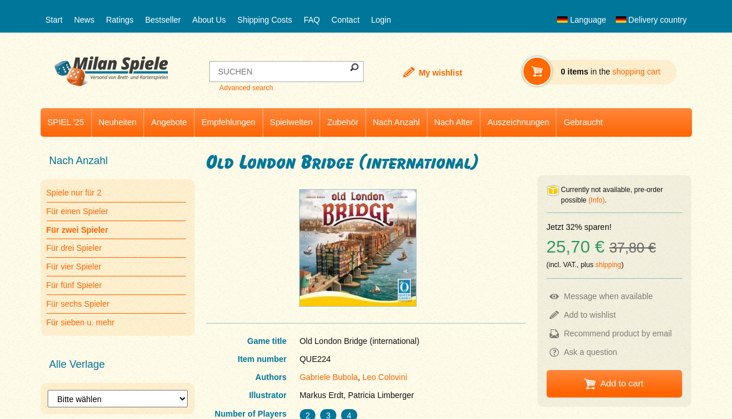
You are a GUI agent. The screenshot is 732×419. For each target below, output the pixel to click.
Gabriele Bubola (329, 377)
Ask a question (591, 352)
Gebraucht (583, 122)
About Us (209, 19)
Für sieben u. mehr (80, 322)
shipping (608, 265)
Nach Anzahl (396, 122)
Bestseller (163, 19)
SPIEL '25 (66, 122)
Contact (346, 19)
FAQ (312, 19)
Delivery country (651, 19)
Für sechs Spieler (78, 303)
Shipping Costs (265, 19)
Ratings (119, 19)
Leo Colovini (385, 377)
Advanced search (246, 88)
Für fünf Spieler (74, 285)
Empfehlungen (229, 122)
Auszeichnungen (518, 122)
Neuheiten (118, 122)
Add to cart (621, 383)
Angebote (169, 122)
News (84, 19)
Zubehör (342, 122)
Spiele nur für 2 (74, 192)
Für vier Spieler (74, 266)
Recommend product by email (618, 333)
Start (54, 19)
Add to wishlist (590, 314)
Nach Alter (454, 122)
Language (581, 19)
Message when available (608, 296)
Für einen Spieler (77, 211)
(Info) (597, 200)
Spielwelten (291, 122)
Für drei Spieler (74, 248)
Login (381, 19)
